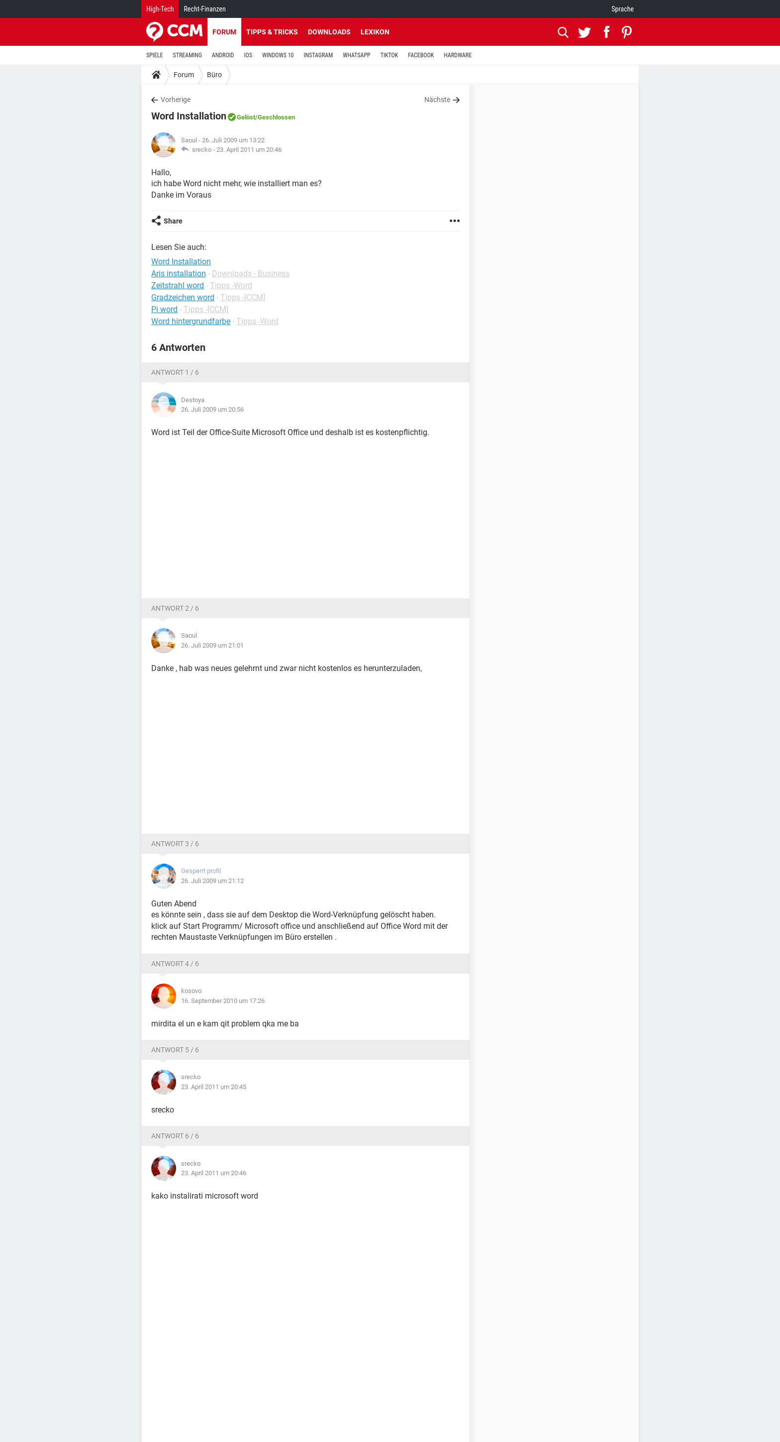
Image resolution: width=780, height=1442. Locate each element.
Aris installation (178, 273)
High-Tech (160, 9)
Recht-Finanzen (204, 9)
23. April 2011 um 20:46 (249, 149)
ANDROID (223, 55)
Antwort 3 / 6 (175, 844)
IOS (248, 55)
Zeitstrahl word (177, 285)
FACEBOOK (421, 55)
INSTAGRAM (318, 55)
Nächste (437, 100)
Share (173, 221)
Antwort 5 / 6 (175, 1050)
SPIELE (154, 55)
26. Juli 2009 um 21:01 (212, 645)
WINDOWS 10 (278, 55)
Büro (214, 75)
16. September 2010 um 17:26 (223, 1000)
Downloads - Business (251, 273)
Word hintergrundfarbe (190, 321)
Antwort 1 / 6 (175, 372)
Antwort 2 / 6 (175, 608)
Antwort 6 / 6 (175, 1136)
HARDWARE (458, 55)
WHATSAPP (356, 55)
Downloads (329, 32)
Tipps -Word (231, 285)
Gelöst (246, 117)
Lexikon (375, 32)
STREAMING (187, 55)
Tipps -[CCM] (242, 297)
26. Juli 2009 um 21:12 (212, 881)
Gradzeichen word (182, 297)
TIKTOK (389, 55)
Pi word (164, 309)
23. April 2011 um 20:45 (213, 1087)
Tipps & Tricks (272, 32)
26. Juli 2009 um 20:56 (212, 409)
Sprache (622, 9)
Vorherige (176, 100)
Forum (224, 32)
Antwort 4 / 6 (175, 964)
